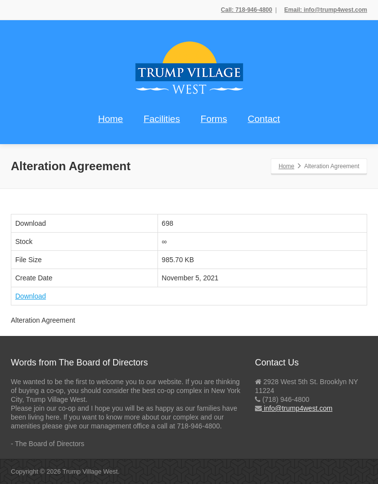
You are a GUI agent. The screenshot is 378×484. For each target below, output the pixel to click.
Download (30, 296)
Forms (214, 119)
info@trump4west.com (297, 408)
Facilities (162, 119)
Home (110, 119)
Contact (264, 119)
